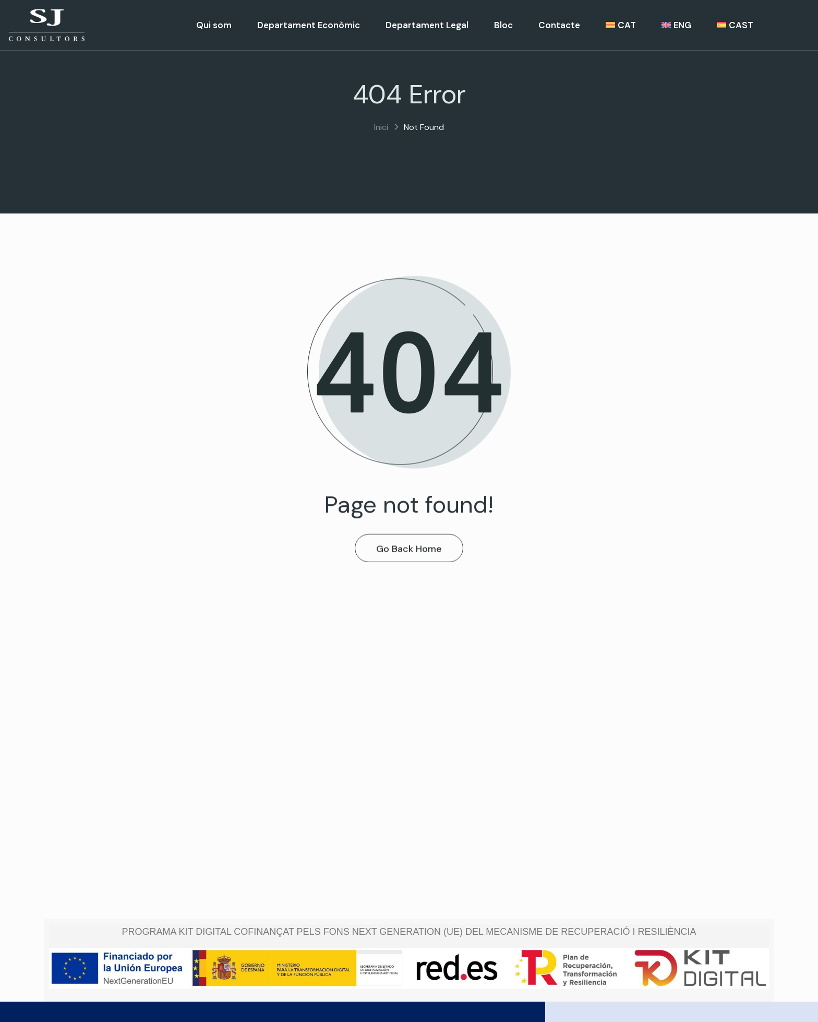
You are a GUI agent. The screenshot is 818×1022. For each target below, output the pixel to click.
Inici (381, 127)
